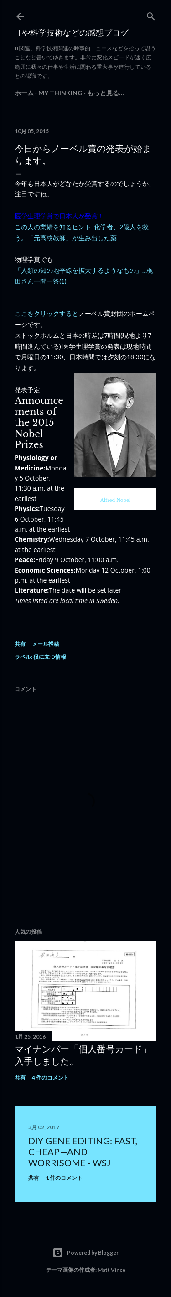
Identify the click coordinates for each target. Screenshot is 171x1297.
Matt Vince (111, 1269)
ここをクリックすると (46, 313)
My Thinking (60, 93)
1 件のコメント (64, 1177)
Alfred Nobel (115, 500)
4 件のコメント (50, 1077)
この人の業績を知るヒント (53, 227)
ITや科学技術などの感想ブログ (72, 32)
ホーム (24, 93)
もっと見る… (105, 93)
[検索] (150, 14)
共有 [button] (20, 644)
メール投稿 (45, 644)
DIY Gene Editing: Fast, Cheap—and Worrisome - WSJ (82, 1151)
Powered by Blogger (85, 1252)
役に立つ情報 (49, 656)
